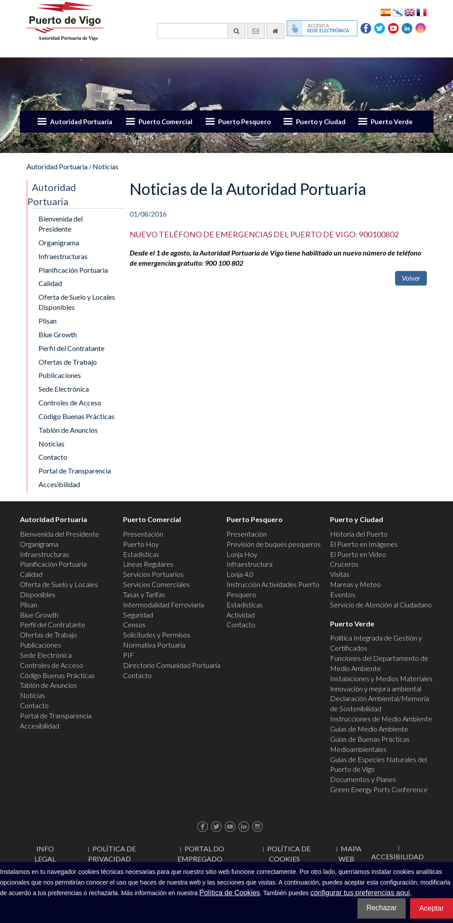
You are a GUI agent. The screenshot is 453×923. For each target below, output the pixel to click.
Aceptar (431, 908)
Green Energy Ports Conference (379, 789)
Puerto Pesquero (244, 122)
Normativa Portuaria (154, 645)
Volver (411, 278)
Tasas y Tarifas (144, 594)
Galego (397, 12)
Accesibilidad (59, 484)
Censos (134, 624)
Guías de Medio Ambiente (369, 729)
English (409, 12)
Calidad (50, 283)
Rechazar (381, 908)
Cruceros (344, 564)
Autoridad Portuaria (81, 122)
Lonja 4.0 (239, 574)
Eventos (342, 594)
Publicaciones (59, 375)
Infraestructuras (63, 256)
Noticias (105, 166)
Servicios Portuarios (153, 574)
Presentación (143, 534)
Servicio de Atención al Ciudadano (381, 604)
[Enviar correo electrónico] (256, 31)
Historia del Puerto (359, 534)
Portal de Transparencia (74, 470)
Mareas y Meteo (355, 584)
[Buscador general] (201, 31)
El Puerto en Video (358, 554)
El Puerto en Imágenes (364, 544)
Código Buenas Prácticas (76, 416)
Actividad (240, 614)
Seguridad (138, 614)
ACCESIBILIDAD (397, 856)
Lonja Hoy (241, 554)
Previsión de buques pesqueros (273, 544)
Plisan (47, 321)
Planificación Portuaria (73, 270)
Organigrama (58, 242)
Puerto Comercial (165, 122)
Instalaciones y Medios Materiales (381, 678)
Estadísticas (141, 554)
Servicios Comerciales (156, 584)
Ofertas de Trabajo (67, 362)
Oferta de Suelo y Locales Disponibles (76, 302)
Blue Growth (57, 334)
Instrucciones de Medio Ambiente (381, 718)
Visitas (339, 574)
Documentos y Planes (363, 779)
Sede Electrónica (63, 389)
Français (421, 12)
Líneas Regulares (148, 564)
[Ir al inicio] (275, 31)
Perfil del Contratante (71, 348)
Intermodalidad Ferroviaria (163, 604)
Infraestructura (249, 564)
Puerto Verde (392, 122)
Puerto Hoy (141, 544)
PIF (128, 655)
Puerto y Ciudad (321, 122)
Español (385, 12)
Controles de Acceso (69, 402)
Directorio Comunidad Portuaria (171, 665)
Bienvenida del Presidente (60, 223)
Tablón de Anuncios (68, 430)
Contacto (52, 457)
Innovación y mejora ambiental (375, 688)
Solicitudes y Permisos (156, 634)
